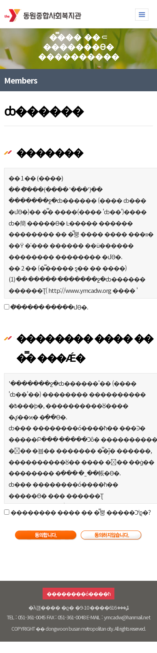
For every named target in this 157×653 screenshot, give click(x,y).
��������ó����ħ (78, 593)
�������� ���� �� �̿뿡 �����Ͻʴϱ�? (80, 512)
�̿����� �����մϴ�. (49, 307)
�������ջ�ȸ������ (44, 14)
